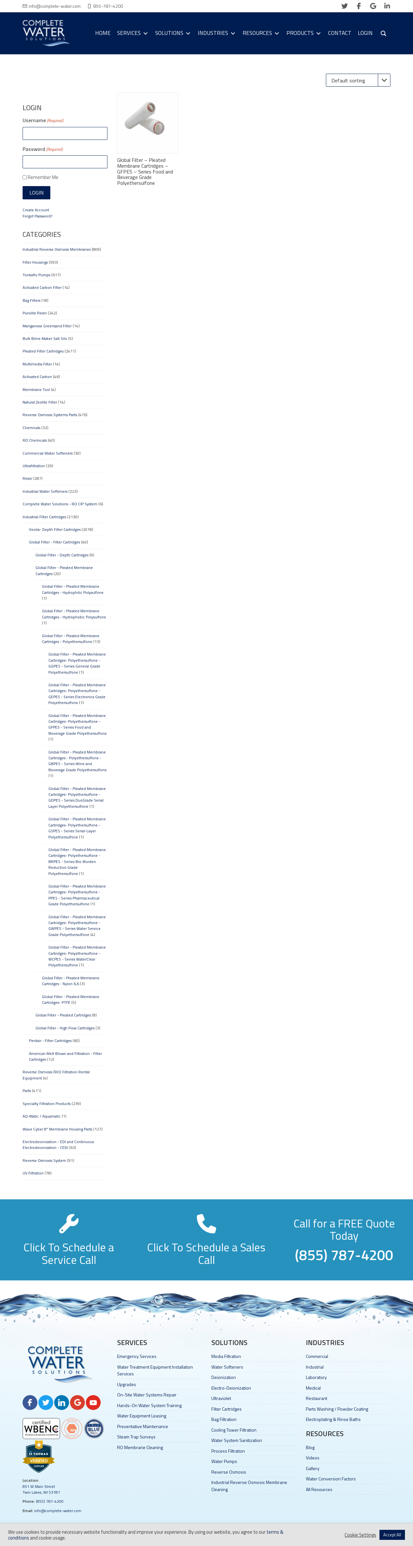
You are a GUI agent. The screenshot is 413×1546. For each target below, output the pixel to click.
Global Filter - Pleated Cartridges (63, 1015)
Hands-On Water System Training (149, 1405)
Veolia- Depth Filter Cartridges (55, 529)
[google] (373, 6)
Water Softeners (227, 1366)
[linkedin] (387, 6)
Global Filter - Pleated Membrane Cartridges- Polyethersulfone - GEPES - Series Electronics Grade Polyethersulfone (77, 694)
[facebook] (359, 6)
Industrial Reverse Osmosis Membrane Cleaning (249, 1485)
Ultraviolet (221, 1398)
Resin (27, 478)
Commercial (317, 1356)
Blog (310, 1447)
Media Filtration (226, 1356)
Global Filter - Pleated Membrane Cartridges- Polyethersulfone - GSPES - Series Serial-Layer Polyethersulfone (77, 828)
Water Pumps (224, 1461)
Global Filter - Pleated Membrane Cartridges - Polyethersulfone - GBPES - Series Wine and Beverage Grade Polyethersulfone (77, 761)
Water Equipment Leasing (141, 1415)
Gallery (312, 1468)
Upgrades (126, 1384)
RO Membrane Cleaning (140, 1447)
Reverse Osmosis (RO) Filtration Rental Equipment (56, 1075)
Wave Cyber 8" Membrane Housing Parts (57, 1129)
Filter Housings (35, 262)
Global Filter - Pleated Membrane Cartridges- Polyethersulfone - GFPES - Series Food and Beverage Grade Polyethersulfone (77, 724)
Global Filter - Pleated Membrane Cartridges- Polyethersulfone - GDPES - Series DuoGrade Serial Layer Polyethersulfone (77, 797)
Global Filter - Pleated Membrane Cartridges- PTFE (70, 999)
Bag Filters (31, 300)
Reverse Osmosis (228, 1471)
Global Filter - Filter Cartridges (54, 542)
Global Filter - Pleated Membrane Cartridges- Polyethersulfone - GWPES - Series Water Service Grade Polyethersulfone (77, 926)
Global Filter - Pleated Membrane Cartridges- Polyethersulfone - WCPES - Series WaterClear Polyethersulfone (77, 956)
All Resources (319, 1489)
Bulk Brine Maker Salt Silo (45, 338)
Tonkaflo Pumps (36, 275)
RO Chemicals (35, 440)
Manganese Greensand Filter (47, 326)
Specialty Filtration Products (47, 1103)
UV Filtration (33, 1173)
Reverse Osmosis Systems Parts (50, 415)
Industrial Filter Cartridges (44, 517)
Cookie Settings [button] (360, 1535)
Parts (27, 1091)
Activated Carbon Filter (42, 287)
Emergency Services (136, 1356)
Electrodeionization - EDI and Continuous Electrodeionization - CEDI (58, 1145)
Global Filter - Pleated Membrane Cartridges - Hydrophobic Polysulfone (74, 614)
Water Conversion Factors (331, 1478)
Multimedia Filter (37, 364)
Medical (313, 1387)
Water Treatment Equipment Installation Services (155, 1370)
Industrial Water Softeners (45, 491)
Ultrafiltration (34, 466)
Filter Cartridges (226, 1408)
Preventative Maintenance (142, 1426)
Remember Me (43, 177)
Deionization (223, 1377)
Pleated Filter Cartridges (43, 351)
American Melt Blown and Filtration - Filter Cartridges (65, 1056)
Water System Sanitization (236, 1440)
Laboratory (316, 1377)
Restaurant (316, 1398)
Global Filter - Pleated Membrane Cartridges (64, 570)
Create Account (36, 210)
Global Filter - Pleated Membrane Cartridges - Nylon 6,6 (70, 981)
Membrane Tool (36, 389)
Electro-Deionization (231, 1387)
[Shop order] (358, 80)
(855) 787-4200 (50, 1501)
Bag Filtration (224, 1419)
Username (43, 120)
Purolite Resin (35, 313)
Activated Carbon (37, 376)
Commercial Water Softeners (48, 453)
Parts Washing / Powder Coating (337, 1408)
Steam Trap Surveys (136, 1436)
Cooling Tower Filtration (234, 1429)
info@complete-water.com (55, 6)
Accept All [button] (392, 1534)
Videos (312, 1457)
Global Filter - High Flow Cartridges (65, 1028)
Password (43, 149)
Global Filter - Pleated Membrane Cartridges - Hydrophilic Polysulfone (73, 589)
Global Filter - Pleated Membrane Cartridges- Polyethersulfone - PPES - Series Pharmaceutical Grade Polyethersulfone (77, 895)
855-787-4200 (108, 6)
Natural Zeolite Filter (40, 402)
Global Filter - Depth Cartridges (61, 555)
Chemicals (31, 428)
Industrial (315, 1366)
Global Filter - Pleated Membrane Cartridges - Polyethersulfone (70, 639)
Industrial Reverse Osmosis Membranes (57, 249)
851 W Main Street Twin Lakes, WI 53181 (41, 1489)
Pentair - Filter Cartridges (50, 1040)
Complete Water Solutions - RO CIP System (60, 504)
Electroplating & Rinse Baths (333, 1419)
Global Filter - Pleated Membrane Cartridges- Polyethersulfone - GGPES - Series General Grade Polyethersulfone (77, 663)
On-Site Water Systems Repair (146, 1394)
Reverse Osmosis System (44, 1160)
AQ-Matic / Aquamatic (42, 1116)
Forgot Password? (37, 216)
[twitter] (344, 6)
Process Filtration (228, 1450)
